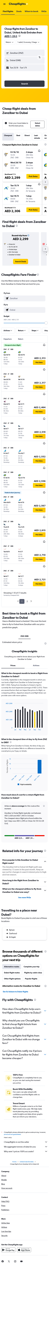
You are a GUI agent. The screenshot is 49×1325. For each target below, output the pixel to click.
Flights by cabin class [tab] (33, 1031)
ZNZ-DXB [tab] (24, 636)
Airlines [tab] (36, 728)
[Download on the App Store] (24, 1309)
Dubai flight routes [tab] (12, 1031)
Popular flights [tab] (31, 1037)
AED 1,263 (10, 36)
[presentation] (19, 36)
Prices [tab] (12, 728)
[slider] (46, 322)
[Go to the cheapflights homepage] (18, 4)
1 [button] (21, 601)
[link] (20, 261)
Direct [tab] (27, 135)
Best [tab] (18, 135)
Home (14, 1221)
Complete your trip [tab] (31, 1025)
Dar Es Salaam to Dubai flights (15, 1050)
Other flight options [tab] (12, 1037)
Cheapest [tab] (8, 135)
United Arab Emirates (27, 1221)
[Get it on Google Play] (8, 1309)
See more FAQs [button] (24, 956)
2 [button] (27, 601)
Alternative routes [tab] (11, 1025)
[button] (4, 4)
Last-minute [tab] (37, 136)
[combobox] (9, 42)
